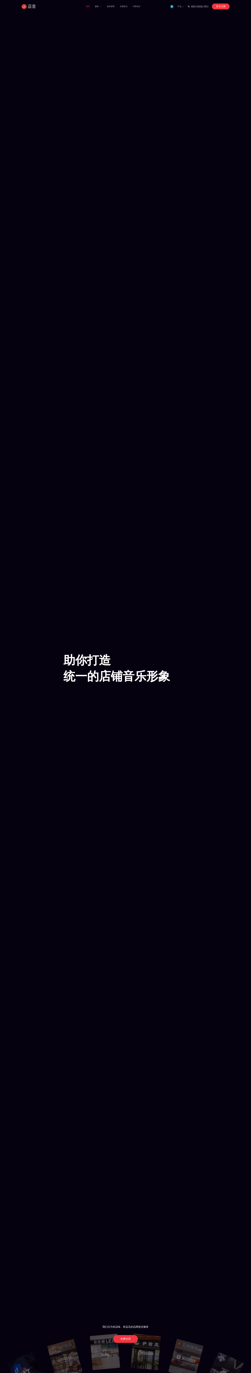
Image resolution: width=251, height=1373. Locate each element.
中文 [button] (181, 6)
